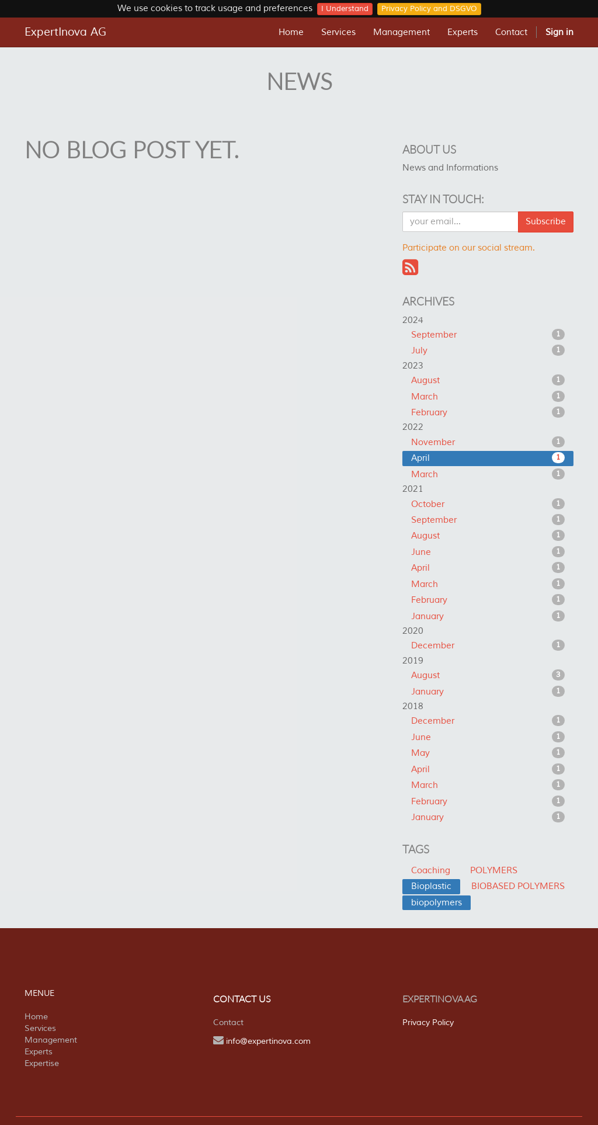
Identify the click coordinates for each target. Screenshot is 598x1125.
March (488, 396)
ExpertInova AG (65, 32)
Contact (228, 1022)
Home (36, 1017)
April (488, 458)
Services (40, 1028)
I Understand (344, 8)
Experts (39, 1052)
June (488, 552)
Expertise (42, 1063)
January (488, 616)
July (488, 350)
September (488, 335)
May (488, 753)
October (488, 504)
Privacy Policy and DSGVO (429, 8)
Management (51, 1040)
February (488, 412)
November (488, 442)
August (488, 380)
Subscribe (546, 221)
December (488, 645)
